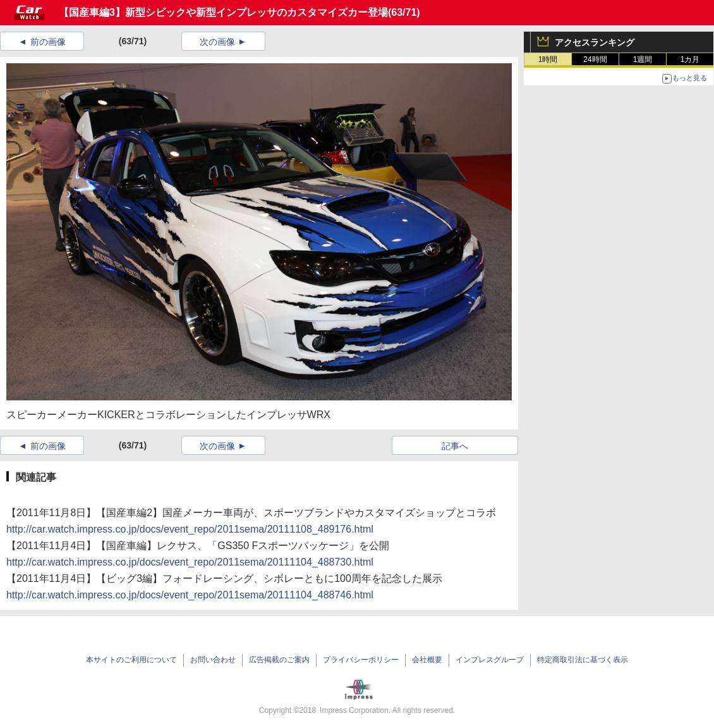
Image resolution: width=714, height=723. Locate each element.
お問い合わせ (213, 659)
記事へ (455, 446)
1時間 (548, 59)
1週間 (643, 59)
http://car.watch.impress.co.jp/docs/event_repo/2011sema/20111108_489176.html (189, 529)
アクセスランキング (594, 42)
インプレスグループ (490, 659)
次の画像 (217, 42)
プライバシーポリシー (361, 659)
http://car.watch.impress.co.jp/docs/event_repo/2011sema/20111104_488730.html (189, 562)
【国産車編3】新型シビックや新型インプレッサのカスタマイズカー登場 (223, 12)
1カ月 (690, 59)
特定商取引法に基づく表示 (582, 659)
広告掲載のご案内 (279, 659)
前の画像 (48, 42)
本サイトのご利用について (131, 659)
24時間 (595, 59)
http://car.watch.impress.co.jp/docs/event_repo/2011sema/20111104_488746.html (189, 595)
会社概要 (427, 659)
